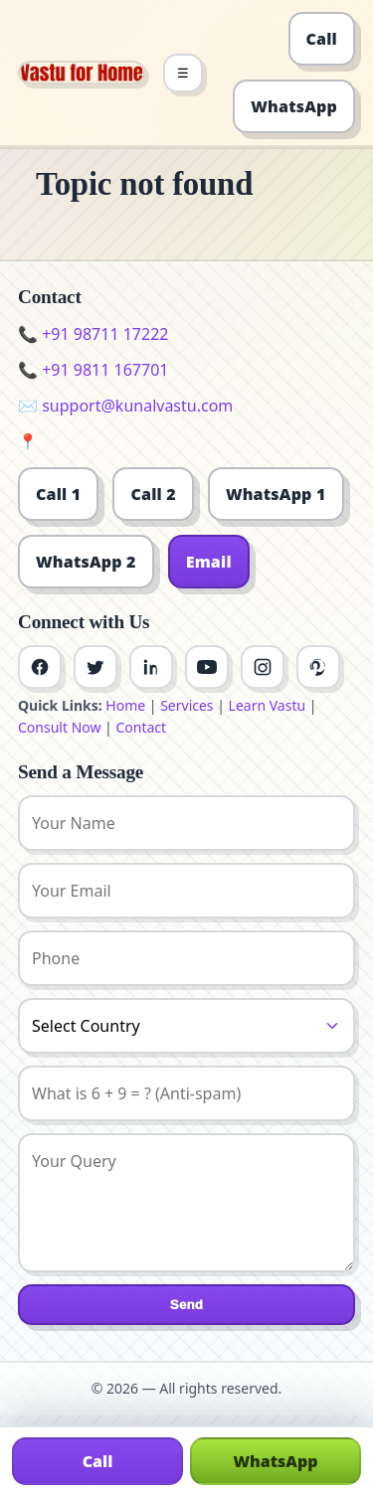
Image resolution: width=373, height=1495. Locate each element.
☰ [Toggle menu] (183, 73)
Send (186, 1304)
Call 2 (152, 494)
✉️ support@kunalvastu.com (125, 405)
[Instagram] (262, 667)
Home (125, 705)
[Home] (81, 73)
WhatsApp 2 (86, 562)
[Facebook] (40, 667)
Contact (140, 727)
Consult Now (59, 727)
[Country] (186, 1026)
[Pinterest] (318, 667)
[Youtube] (207, 667)
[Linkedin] (151, 667)
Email (209, 562)
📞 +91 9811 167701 (93, 370)
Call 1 (58, 494)
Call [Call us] (98, 1461)
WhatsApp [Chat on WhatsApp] (275, 1461)
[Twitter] (95, 667)
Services (186, 705)
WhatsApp (294, 106)
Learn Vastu (267, 705)
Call (322, 39)
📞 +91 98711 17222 (93, 334)
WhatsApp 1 (276, 494)
